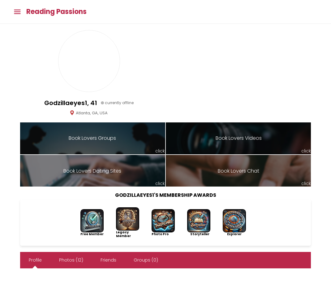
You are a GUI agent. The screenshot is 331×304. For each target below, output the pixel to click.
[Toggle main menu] (17, 12)
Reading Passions (56, 11)
